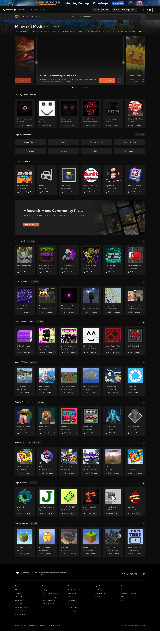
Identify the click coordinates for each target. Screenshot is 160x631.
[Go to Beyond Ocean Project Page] (25, 180)
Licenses (43, 625)
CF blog (70, 597)
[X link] (139, 573)
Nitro (122, 600)
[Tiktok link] (127, 573)
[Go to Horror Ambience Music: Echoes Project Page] (25, 113)
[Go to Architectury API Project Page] (91, 501)
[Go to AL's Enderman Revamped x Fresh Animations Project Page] (47, 340)
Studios (44, 10)
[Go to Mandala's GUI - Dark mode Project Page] (91, 421)
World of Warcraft (21, 597)
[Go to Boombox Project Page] (47, 180)
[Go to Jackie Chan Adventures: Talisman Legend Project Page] (91, 260)
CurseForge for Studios (128, 593)
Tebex (123, 597)
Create (34, 10)
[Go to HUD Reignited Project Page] (135, 340)
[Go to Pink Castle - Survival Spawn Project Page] (47, 381)
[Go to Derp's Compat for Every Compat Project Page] (113, 340)
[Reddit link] (143, 573)
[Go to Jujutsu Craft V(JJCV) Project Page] (69, 260)
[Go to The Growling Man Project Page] (113, 113)
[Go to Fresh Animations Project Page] (25, 421)
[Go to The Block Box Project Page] (69, 180)
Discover (25, 16)
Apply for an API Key (48, 600)
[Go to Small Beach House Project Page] (25, 381)
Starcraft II (18, 604)
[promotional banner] (80, 3)
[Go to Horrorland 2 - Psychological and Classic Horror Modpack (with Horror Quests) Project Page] (135, 113)
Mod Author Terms (54, 625)
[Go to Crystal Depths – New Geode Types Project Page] (113, 260)
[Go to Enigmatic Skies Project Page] (113, 300)
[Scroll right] (143, 242)
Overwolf (124, 590)
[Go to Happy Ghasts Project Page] (91, 340)
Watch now (107, 80)
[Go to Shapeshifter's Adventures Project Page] (69, 300)
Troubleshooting (100, 593)
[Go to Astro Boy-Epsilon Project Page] (25, 260)
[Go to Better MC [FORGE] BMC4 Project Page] (91, 461)
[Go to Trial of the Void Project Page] (25, 300)
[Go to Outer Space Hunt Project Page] (113, 381)
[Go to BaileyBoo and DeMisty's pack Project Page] (135, 300)
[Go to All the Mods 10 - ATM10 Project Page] (25, 461)
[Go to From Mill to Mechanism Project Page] (47, 300)
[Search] (143, 17)
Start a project (46, 590)
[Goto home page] (9, 10)
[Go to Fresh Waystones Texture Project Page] (135, 421)
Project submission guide (50, 593)
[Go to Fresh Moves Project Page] (47, 421)
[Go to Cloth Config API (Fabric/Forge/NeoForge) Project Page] (69, 501)
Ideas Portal (72, 593)
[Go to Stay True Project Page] (69, 421)
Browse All (35, 16)
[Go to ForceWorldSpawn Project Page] (135, 260)
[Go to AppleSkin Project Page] (135, 501)
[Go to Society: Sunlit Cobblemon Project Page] (91, 180)
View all (31, 241)
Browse (23, 10)
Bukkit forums (72, 607)
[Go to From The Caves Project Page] (69, 113)
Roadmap (71, 604)
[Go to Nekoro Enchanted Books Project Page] (25, 340)
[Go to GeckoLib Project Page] (25, 501)
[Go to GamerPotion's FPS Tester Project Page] (135, 542)
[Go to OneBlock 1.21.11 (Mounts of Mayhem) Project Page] (91, 542)
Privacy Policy (33, 625)
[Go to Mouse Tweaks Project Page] (113, 501)
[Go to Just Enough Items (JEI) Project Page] (47, 501)
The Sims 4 (18, 600)
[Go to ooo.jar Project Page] (47, 113)
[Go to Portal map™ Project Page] (135, 381)
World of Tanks (20, 614)
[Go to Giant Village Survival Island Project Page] (91, 381)
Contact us (98, 597)
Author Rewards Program (50, 597)
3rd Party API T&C (48, 604)
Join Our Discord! (74, 590)
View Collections (31, 224)
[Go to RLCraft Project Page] (113, 461)
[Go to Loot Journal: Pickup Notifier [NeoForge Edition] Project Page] (135, 180)
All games (18, 590)
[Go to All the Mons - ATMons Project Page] (135, 461)
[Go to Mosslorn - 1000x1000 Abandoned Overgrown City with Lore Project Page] (113, 542)
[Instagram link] (123, 573)
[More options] (156, 10)
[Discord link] (135, 573)
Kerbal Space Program (22, 607)
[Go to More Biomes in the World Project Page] (47, 260)
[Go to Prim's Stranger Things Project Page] (91, 113)
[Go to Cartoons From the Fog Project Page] (91, 300)
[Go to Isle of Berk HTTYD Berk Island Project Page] (69, 542)
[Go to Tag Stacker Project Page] (113, 180)
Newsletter (71, 600)
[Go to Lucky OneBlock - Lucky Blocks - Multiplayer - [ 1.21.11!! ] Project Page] (47, 542)
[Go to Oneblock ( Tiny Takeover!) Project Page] (25, 542)
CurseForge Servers (74, 611)
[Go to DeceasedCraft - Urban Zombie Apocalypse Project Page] (69, 461)
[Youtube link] (131, 573)
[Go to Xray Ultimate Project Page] (113, 421)
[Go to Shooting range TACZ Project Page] (69, 381)
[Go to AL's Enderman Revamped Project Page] (69, 340)
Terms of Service (20, 625)
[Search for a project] (105, 16)
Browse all (140, 135)
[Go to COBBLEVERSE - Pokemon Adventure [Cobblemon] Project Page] (47, 461)
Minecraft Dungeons (22, 611)
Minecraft (18, 593)
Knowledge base (100, 590)
